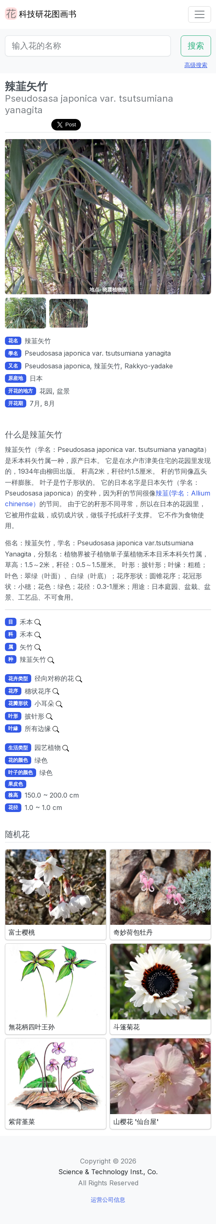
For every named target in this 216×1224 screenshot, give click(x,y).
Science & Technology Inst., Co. (108, 1172)
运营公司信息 (108, 1199)
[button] (25, 313)
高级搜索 (195, 64)
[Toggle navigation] (199, 14)
